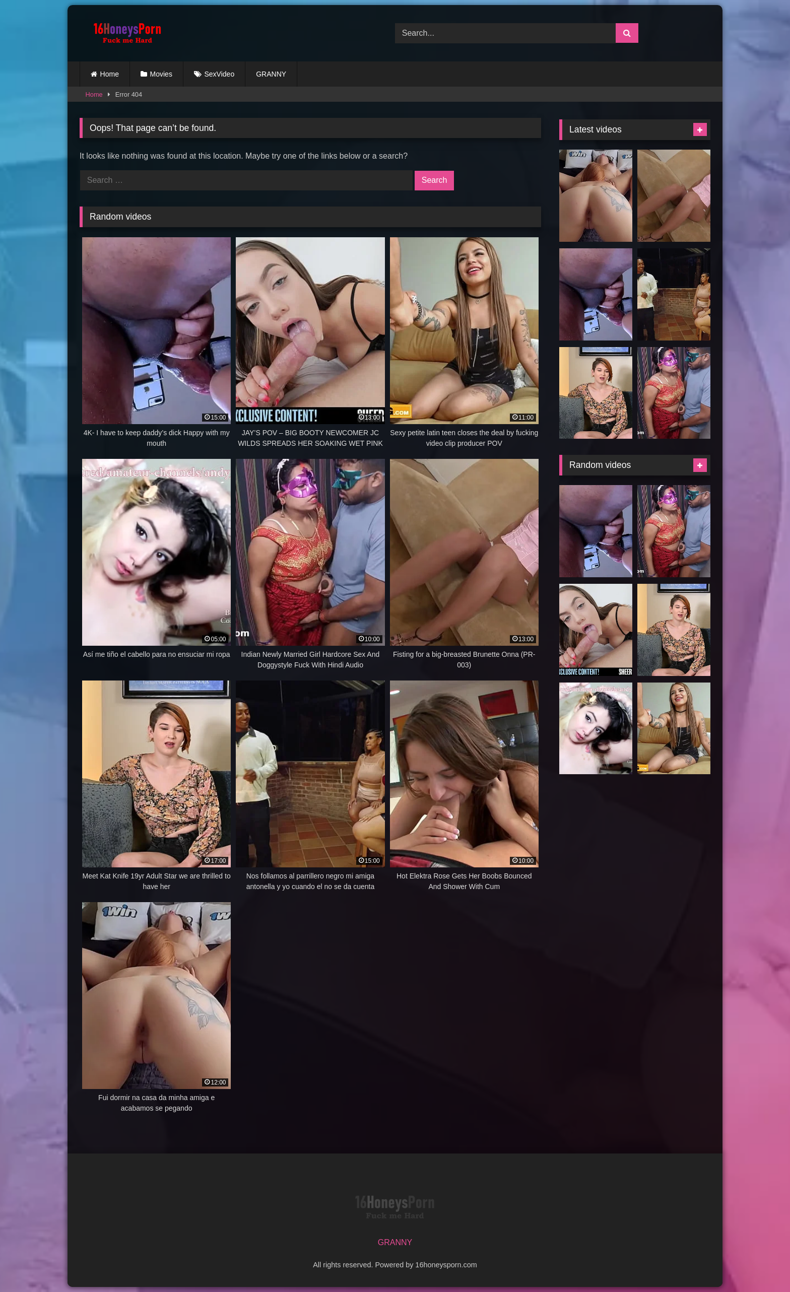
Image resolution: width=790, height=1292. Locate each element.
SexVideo (220, 74)
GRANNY (271, 74)
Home (109, 74)
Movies (161, 74)
